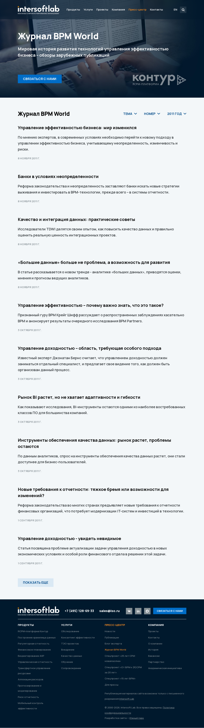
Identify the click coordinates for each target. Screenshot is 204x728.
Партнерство (156, 662)
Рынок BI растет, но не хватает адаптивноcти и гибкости (79, 397)
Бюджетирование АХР (31, 655)
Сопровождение (71, 668)
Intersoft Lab (38, 9)
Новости (110, 631)
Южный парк (136, 718)
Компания (118, 9)
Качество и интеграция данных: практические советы (76, 219)
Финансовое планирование (34, 649)
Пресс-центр (137, 9)
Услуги (88, 9)
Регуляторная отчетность (33, 643)
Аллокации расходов (30, 679)
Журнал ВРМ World (115, 649)
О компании (155, 643)
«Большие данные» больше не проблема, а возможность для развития (94, 262)
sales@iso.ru (109, 611)
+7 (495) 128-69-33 (79, 611)
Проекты (102, 9)
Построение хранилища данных (37, 637)
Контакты (156, 9)
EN (175, 9)
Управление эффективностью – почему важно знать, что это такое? (91, 305)
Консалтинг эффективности (78, 637)
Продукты (73, 9)
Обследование (70, 631)
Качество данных (71, 655)
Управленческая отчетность (35, 662)
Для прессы (111, 684)
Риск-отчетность (28, 697)
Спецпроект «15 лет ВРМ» (120, 678)
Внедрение (67, 649)
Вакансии (154, 655)
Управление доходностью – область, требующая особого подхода (89, 348)
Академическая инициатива (165, 668)
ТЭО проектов (70, 643)
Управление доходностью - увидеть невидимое (69, 538)
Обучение (67, 662)
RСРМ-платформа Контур (33, 631)
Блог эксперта (113, 643)
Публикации (112, 637)
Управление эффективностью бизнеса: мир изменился (77, 127)
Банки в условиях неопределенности (58, 176)
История (153, 649)
